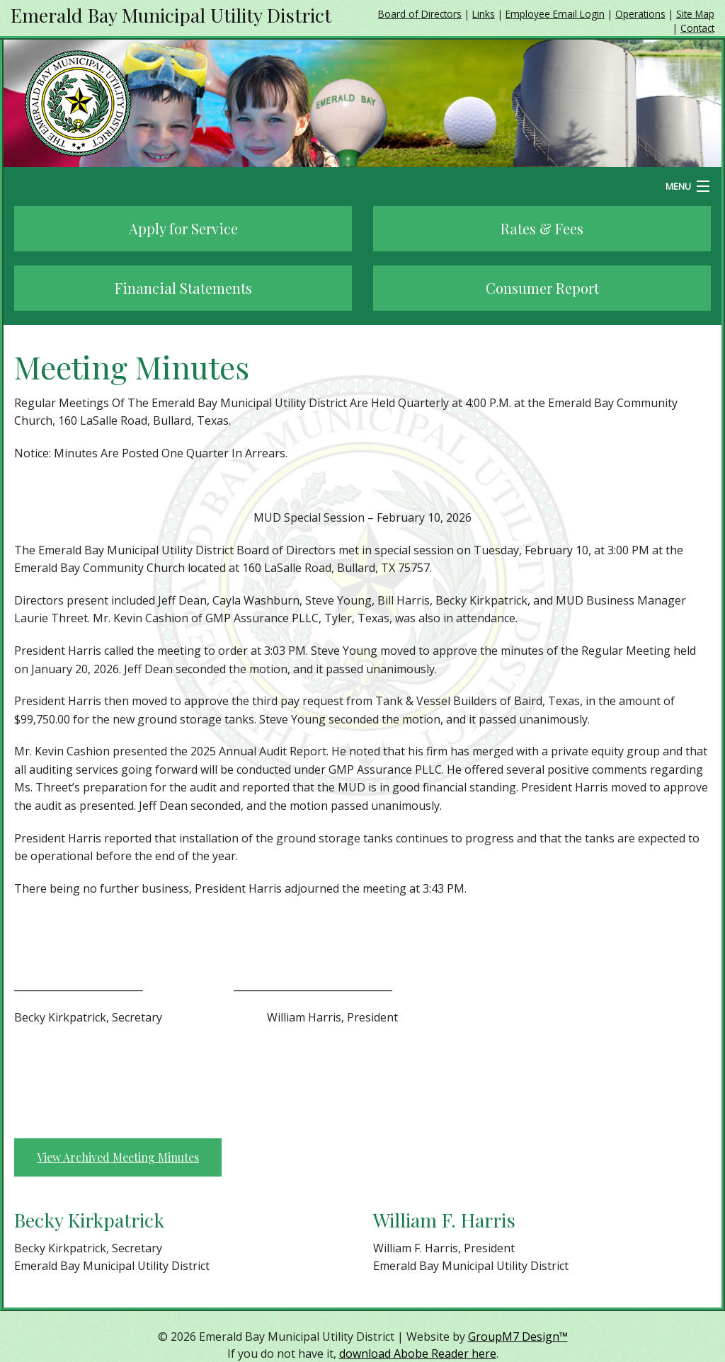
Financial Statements (183, 287)
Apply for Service (183, 228)
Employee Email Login (555, 14)
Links (483, 14)
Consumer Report (542, 287)
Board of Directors (420, 14)
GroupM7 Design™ (518, 1336)
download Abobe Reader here (417, 1353)
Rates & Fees (542, 228)
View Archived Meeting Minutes (118, 1157)
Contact (697, 28)
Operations (640, 14)
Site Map (695, 14)
